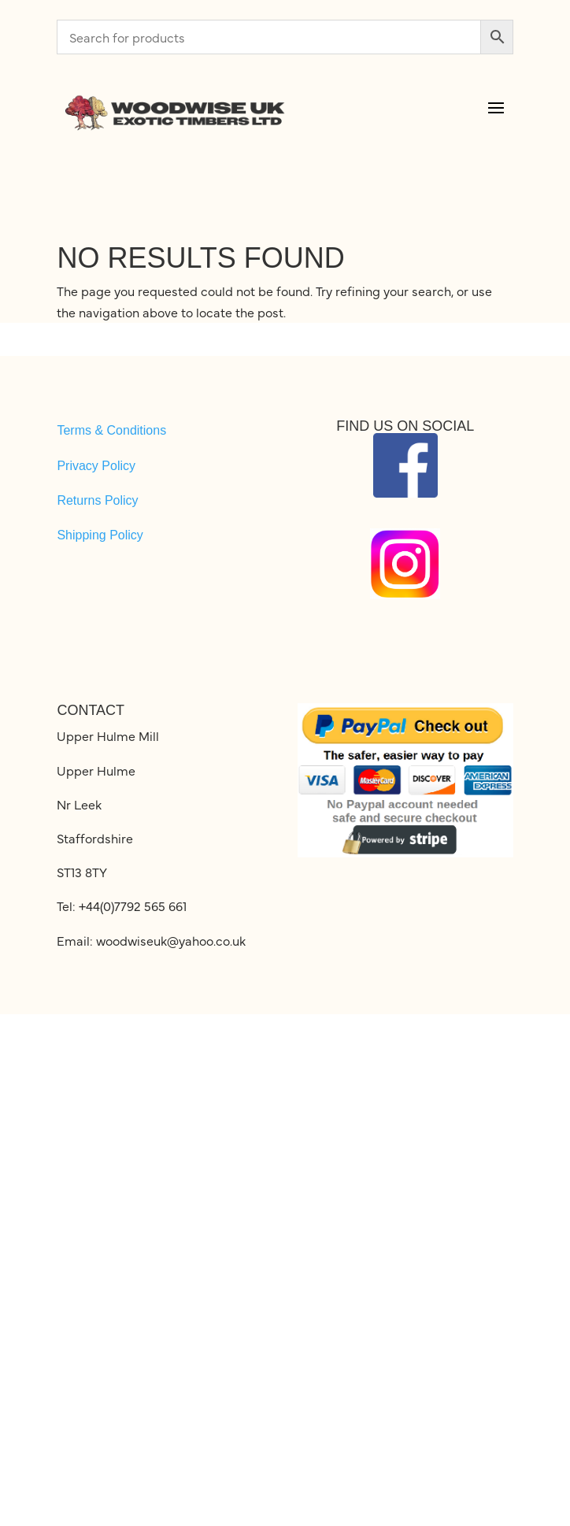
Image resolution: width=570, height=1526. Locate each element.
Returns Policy (97, 500)
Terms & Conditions (111, 430)
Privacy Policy (96, 465)
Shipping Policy (99, 535)
